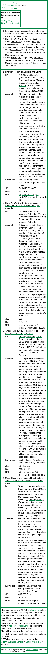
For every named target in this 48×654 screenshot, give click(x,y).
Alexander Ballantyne (14, 34)
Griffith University (33, 642)
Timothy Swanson (27, 337)
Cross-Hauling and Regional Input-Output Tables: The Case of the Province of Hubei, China (24, 60)
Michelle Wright (20, 36)
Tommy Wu (40, 44)
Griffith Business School (12, 642)
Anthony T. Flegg (38, 63)
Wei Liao (29, 44)
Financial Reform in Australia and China (23, 31)
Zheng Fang (6, 20)
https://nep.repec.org (18, 626)
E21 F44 (22, 319)
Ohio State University (10, 23)
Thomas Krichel (32, 650)
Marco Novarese (8, 631)
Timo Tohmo (10, 66)
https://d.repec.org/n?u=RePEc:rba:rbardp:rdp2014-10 (33, 197)
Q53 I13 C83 (24, 466)
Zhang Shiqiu (17, 55)
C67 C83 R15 (24, 594)
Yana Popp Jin (35, 52)
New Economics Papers (12, 5)
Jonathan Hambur (34, 34)
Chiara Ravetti (21, 52)
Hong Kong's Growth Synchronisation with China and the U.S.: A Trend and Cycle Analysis (24, 42)
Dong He (20, 44)
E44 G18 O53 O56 (27, 188)
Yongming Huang (22, 63)
